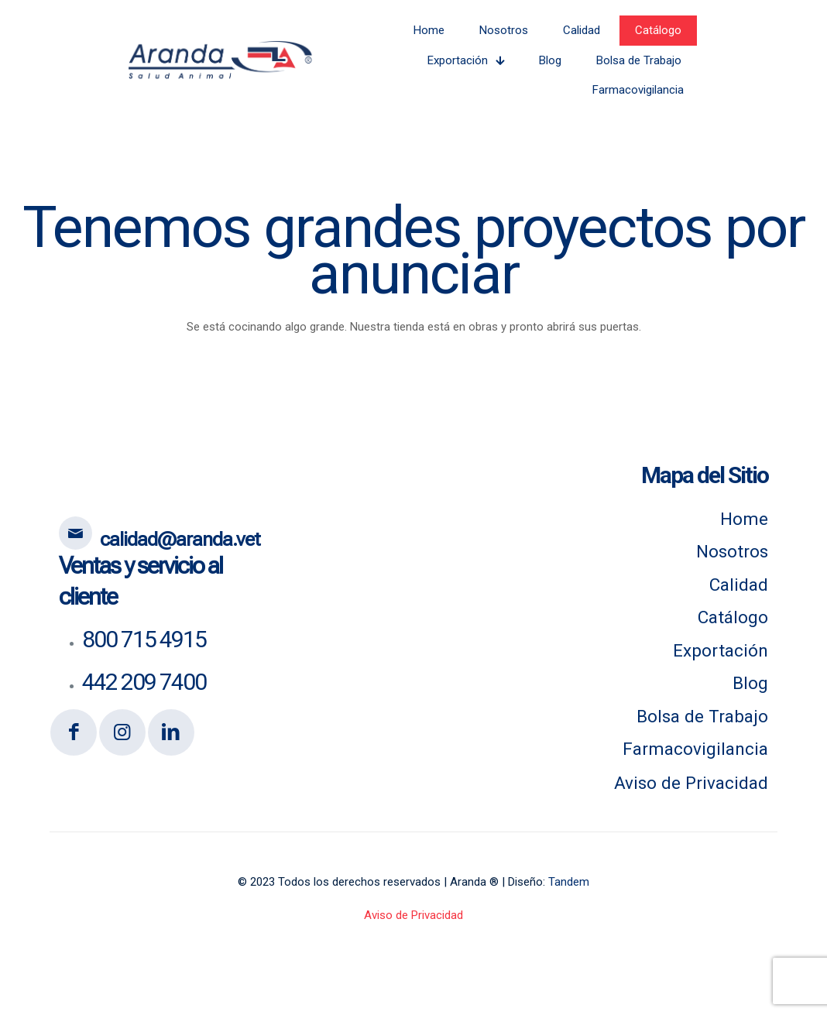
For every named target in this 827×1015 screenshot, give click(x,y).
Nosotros (732, 551)
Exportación (720, 650)
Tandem (568, 882)
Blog (750, 683)
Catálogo (733, 617)
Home (744, 519)
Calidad (738, 584)
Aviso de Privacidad (691, 783)
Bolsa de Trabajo (702, 716)
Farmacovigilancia (695, 749)
